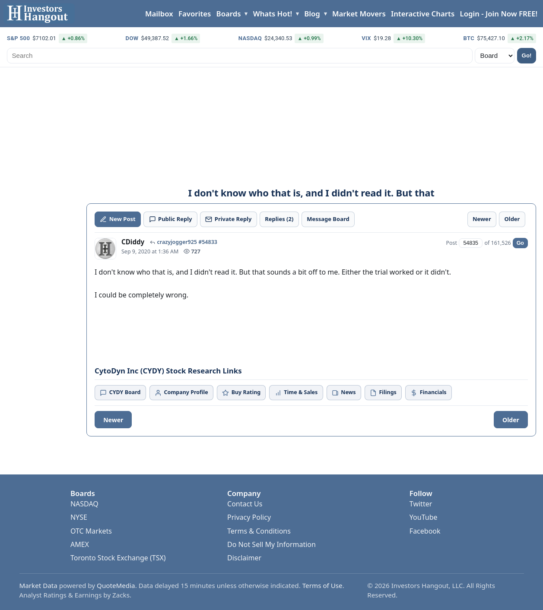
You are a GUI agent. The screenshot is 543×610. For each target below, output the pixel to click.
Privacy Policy (249, 517)
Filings (383, 392)
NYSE (78, 517)
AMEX (79, 544)
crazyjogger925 (177, 242)
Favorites (194, 14)
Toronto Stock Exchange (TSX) (118, 558)
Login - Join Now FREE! (498, 14)
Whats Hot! (272, 14)
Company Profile (181, 392)
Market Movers (359, 14)
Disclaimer (244, 558)
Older (510, 420)
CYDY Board (120, 392)
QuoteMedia (116, 585)
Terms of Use (322, 585)
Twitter (421, 504)
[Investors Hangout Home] (39, 13)
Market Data (38, 585)
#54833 (207, 242)
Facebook (425, 531)
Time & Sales (296, 392)
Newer (113, 420)
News (344, 392)
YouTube (424, 517)
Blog (312, 14)
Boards (228, 14)
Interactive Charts (422, 14)
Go (520, 243)
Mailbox (159, 14)
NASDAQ (84, 504)
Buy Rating (241, 392)
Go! (527, 55)
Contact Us (244, 504)
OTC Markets (91, 531)
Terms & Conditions (259, 531)
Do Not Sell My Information (271, 544)
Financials (428, 392)
